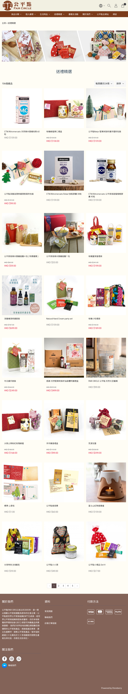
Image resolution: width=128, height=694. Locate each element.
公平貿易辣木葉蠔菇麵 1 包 (58, 256)
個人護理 (29, 14)
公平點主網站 (103, 14)
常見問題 (48, 611)
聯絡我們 (48, 617)
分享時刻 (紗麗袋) (12, 565)
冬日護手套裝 (10, 381)
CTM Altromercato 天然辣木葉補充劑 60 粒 (22, 133)
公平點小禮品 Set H (96, 565)
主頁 (4, 23)
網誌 (115, 14)
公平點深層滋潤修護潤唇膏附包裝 (19, 194)
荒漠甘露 (92, 443)
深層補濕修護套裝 (12, 319)
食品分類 (15, 14)
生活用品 (44, 14)
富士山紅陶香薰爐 (96, 506)
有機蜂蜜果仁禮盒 (54, 131)
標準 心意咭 (9, 506)
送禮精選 (58, 14)
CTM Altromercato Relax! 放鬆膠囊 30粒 (64, 194)
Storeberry (117, 688)
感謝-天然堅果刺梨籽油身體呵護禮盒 (62, 381)
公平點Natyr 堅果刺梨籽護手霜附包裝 (104, 131)
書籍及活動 (73, 14)
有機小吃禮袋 (94, 319)
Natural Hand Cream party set (59, 319)
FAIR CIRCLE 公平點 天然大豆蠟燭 (103, 381)
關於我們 (86, 14)
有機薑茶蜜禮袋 (95, 256)
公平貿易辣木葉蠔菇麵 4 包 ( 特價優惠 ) (21, 256)
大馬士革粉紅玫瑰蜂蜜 (14, 443)
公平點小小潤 (52, 565)
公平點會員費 (52, 506)
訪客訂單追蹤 (50, 623)
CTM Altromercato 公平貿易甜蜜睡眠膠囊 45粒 (105, 195)
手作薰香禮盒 (52, 443)
